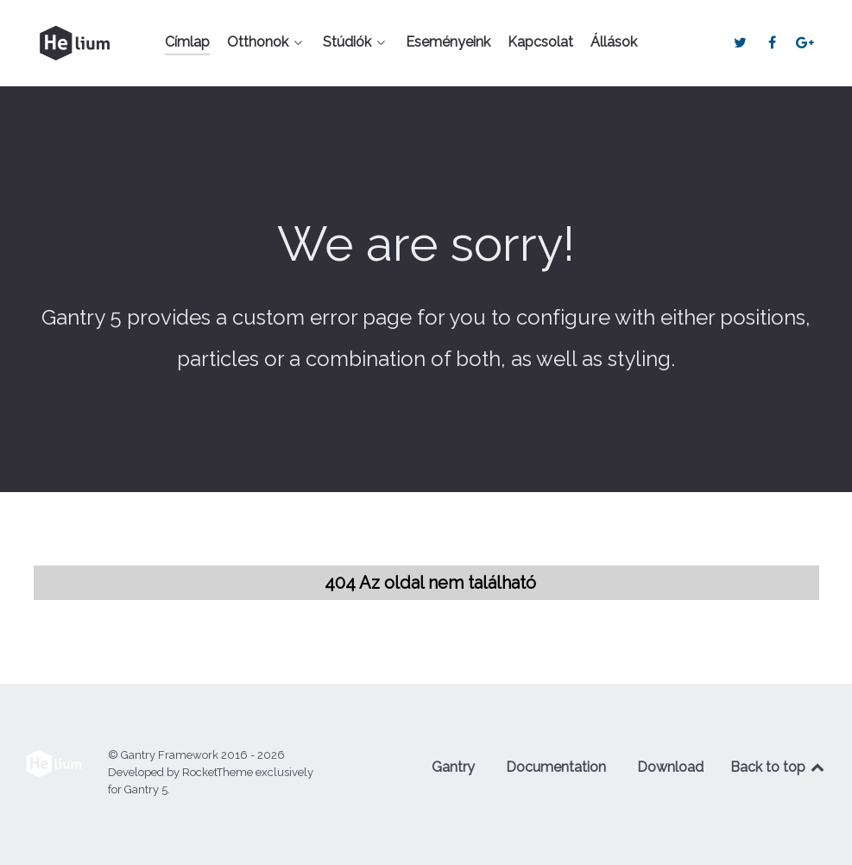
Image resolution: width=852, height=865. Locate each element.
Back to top (778, 767)
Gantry (453, 767)
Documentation (556, 767)
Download (670, 767)
